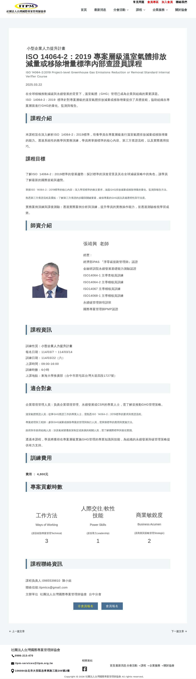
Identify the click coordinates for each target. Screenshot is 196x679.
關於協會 (181, 9)
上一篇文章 (17, 631)
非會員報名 (85, 606)
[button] (138, 1)
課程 (140, 10)
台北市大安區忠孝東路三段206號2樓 (47, 670)
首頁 (84, 9)
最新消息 (100, 9)
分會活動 (121, 10)
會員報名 (112, 606)
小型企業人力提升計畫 (45, 48)
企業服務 (160, 10)
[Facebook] (84, 669)
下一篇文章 (179, 631)
